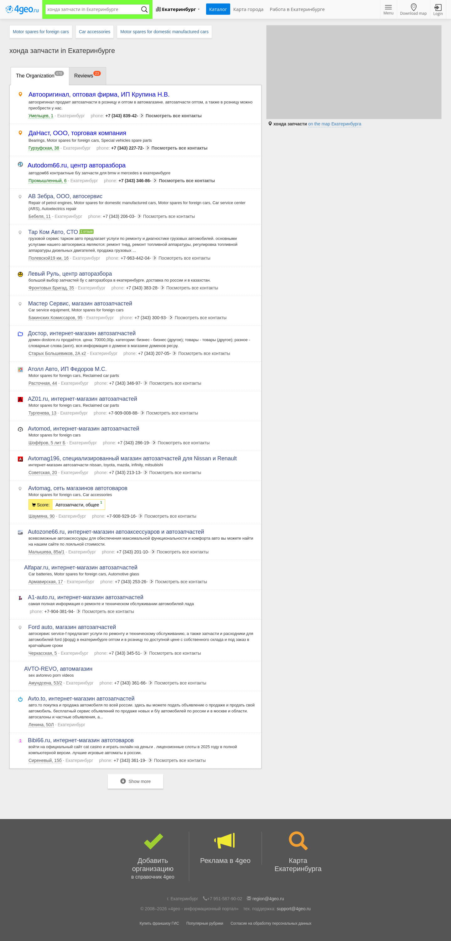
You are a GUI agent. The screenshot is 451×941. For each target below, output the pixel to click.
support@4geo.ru (293, 908)
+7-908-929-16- (117, 516)
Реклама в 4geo (225, 848)
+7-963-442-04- (132, 258)
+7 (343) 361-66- (126, 682)
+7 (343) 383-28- (138, 287)
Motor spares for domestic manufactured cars (164, 31)
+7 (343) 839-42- (117, 115)
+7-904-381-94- (55, 611)
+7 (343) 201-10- (128, 551)
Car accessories (94, 31)
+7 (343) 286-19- (129, 442)
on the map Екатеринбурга (334, 123)
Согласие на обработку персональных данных (271, 923)
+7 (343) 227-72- (123, 148)
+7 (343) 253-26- (127, 581)
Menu (388, 10)
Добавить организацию (153, 856)
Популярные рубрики (204, 923)
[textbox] (94, 9)
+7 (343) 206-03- (115, 216)
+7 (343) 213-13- (121, 472)
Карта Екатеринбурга (298, 852)
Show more (135, 781)
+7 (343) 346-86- (131, 180)
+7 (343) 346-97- (121, 383)
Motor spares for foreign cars (41, 31)
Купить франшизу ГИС (159, 923)
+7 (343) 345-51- (121, 653)
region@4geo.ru (268, 898)
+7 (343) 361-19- (126, 760)
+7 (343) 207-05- (150, 353)
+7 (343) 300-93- (146, 317)
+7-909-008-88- (119, 412)
